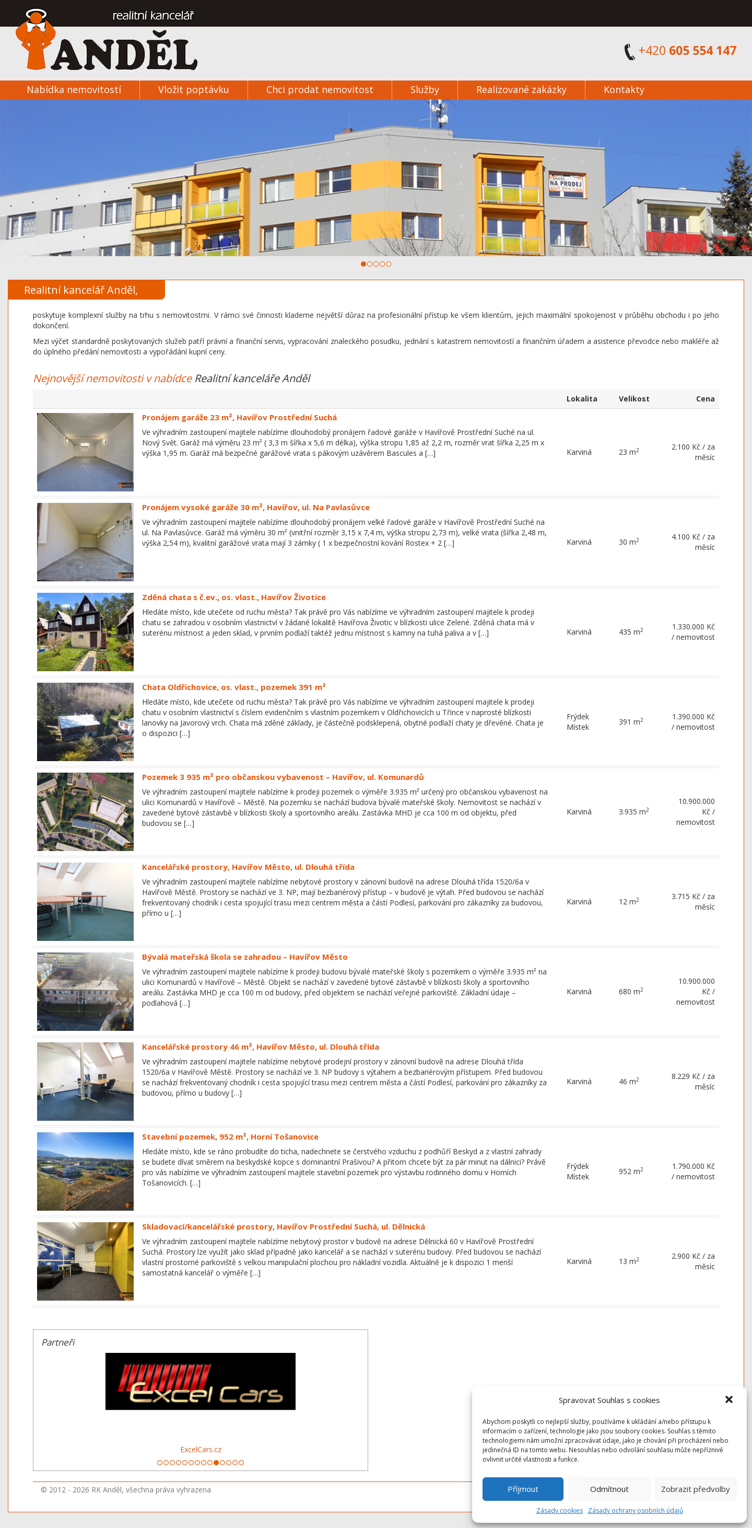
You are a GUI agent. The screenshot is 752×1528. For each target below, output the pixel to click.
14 (241, 1462)
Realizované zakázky (521, 89)
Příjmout (523, 1489)
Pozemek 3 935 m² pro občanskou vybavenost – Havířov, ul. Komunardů (283, 777)
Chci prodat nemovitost (319, 89)
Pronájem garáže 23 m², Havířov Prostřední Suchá (239, 417)
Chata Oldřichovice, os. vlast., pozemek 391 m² (234, 687)
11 (222, 1462)
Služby (424, 89)
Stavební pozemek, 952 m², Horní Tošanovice (230, 1136)
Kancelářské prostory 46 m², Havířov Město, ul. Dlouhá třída (260, 1046)
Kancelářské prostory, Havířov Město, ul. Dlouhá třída (248, 866)
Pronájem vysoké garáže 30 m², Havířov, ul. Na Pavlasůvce (256, 507)
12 (228, 1462)
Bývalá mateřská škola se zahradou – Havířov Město (245, 956)
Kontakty (624, 89)
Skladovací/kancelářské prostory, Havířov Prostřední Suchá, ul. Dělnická (283, 1226)
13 (235, 1462)
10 (216, 1462)
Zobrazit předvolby (695, 1489)
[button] (730, 1400)
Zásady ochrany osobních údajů (635, 1510)
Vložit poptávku (193, 89)
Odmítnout (609, 1489)
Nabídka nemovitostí (74, 89)
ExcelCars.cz (200, 1449)
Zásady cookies (559, 1510)
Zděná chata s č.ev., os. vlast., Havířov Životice (234, 597)
